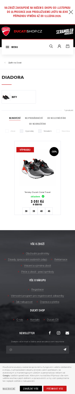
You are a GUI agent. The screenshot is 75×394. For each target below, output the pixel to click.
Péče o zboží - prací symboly (37, 271)
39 (34, 211)
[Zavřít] (71, 12)
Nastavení (9, 388)
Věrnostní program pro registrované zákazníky (37, 295)
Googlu (6, 375)
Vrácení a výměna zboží (37, 265)
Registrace (37, 289)
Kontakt (35, 319)
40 (41, 211)
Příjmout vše (55, 388)
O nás (19, 319)
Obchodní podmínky (37, 253)
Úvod (18, 62)
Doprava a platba (49, 301)
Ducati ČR (53, 319)
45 (49, 211)
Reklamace (60, 259)
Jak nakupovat (24, 301)
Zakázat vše (31, 388)
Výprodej (27, 131)
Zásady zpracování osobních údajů (27, 259)
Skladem (45, 131)
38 (26, 211)
